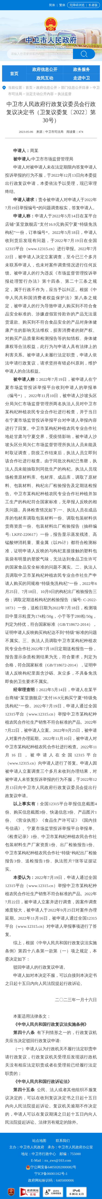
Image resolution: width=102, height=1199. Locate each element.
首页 (14, 73)
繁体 (62, 5)
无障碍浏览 (77, 5)
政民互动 (44, 78)
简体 (52, 5)
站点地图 (39, 1141)
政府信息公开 (44, 69)
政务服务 (81, 69)
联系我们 (63, 1141)
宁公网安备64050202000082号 (51, 1167)
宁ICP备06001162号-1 (51, 1174)
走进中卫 (81, 78)
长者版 (93, 5)
